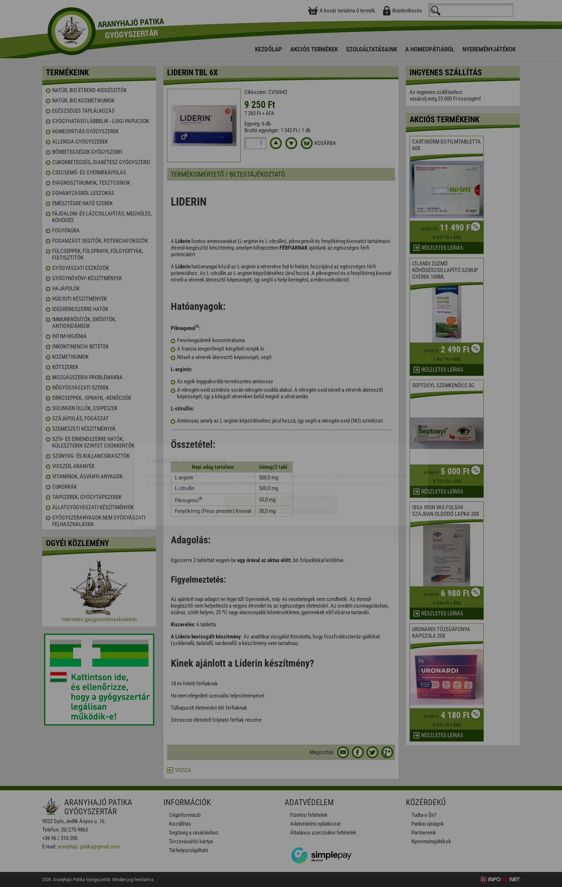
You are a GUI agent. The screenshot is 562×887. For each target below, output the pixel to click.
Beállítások (309, 463)
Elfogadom (251, 463)
